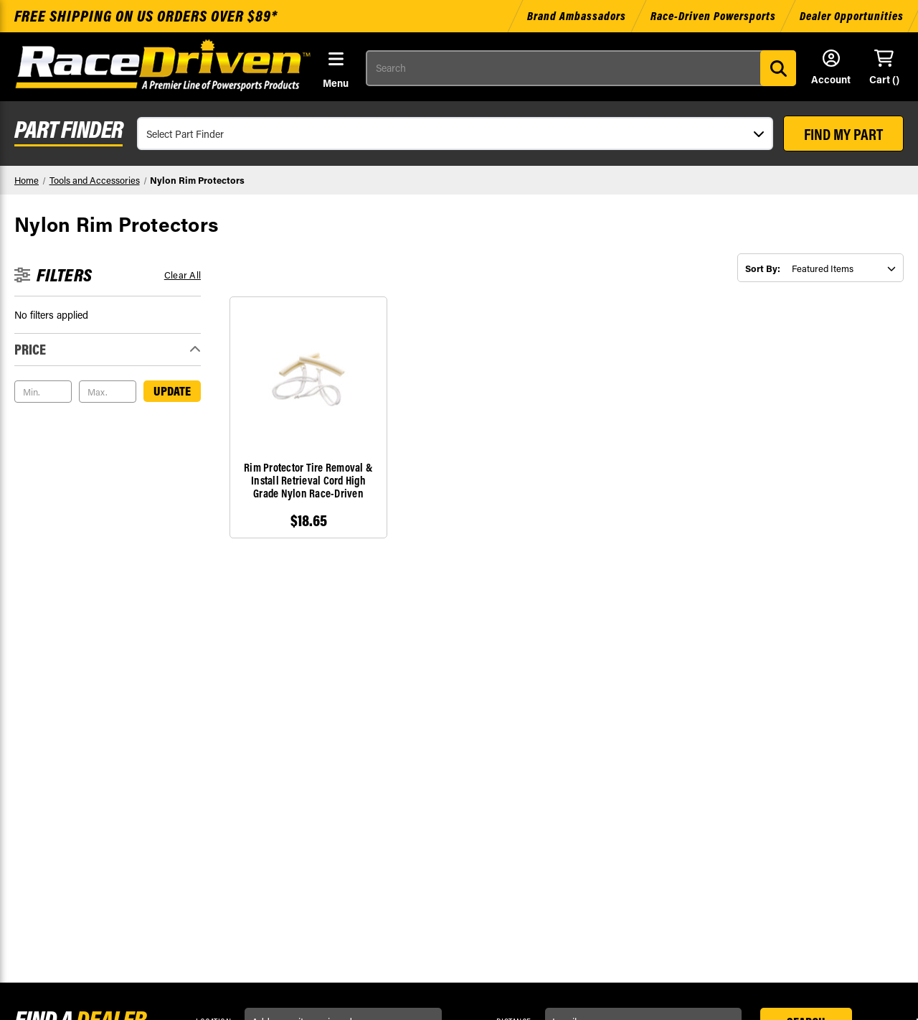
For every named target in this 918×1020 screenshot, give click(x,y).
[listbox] (844, 268)
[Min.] (43, 391)
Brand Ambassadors (578, 16)
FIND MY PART (843, 134)
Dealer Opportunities (852, 16)
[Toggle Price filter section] (107, 349)
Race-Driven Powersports (713, 16)
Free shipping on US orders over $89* (146, 16)
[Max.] (107, 391)
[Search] (778, 68)
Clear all (182, 274)
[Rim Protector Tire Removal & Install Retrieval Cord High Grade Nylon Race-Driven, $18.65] (308, 375)
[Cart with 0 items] (884, 68)
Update (172, 391)
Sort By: (762, 268)
